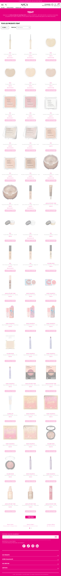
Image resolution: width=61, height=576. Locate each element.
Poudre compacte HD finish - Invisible (51, 114)
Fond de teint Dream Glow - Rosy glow (10, 505)
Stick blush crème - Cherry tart (50, 505)
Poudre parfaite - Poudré (51, 54)
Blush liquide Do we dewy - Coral (51, 324)
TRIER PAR (13, 27)
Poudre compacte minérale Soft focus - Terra (30, 174)
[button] (30, 528)
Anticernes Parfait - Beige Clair (10, 54)
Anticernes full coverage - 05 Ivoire (10, 415)
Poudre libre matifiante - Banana (51, 234)
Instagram (32, 546)
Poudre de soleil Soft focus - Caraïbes (51, 174)
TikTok (28, 546)
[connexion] (55, 5)
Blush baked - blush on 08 (10, 475)
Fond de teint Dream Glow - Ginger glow (30, 505)
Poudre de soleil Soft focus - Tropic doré (10, 204)
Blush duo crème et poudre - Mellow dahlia (51, 385)
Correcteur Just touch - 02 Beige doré (51, 264)
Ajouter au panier (10, 60)
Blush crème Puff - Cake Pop (51, 294)
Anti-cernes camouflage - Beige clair (30, 264)
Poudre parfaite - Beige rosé (51, 84)
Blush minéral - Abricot (10, 114)
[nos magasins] (48, 4)
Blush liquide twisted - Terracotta (10, 385)
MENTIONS (4, 567)
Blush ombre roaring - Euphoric (30, 445)
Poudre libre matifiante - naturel (10, 234)
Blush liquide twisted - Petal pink (51, 354)
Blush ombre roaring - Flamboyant (10, 445)
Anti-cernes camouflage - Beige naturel (30, 204)
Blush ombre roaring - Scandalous (51, 415)
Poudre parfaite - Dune (10, 84)
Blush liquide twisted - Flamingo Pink (51, 475)
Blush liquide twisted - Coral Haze (30, 475)
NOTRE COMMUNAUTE (7, 559)
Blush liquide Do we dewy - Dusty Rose (10, 324)
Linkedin (37, 546)
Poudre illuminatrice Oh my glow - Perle (30, 144)
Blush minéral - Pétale (30, 114)
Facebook (24, 546)
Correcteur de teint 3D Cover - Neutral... (10, 294)
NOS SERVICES (5, 563)
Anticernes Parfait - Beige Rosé (30, 54)
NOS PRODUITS (6, 555)
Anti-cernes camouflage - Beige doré (10, 264)
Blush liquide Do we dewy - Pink (30, 324)
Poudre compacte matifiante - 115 (10, 354)
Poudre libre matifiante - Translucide (30, 234)
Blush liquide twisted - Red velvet (30, 354)
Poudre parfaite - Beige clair (30, 84)
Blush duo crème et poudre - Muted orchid (30, 385)
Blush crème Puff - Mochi (30, 294)
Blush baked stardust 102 (51, 445)
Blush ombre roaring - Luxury (30, 415)
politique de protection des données (37, 539)
